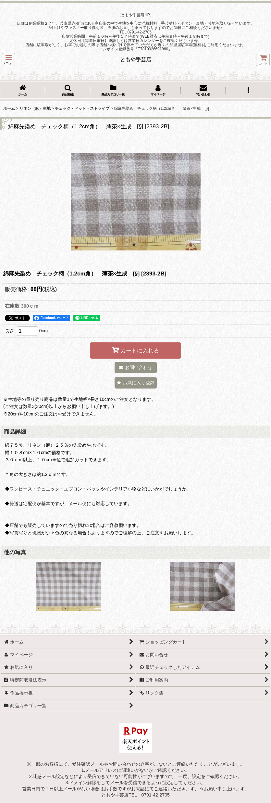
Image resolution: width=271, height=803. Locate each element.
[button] (8, 59)
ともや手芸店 (135, 59)
